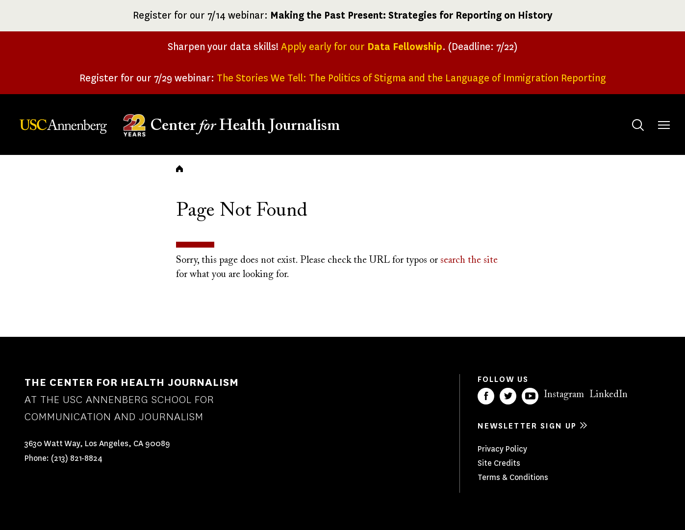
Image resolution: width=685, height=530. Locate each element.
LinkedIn (608, 395)
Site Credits (499, 463)
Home (179, 168)
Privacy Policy (502, 449)
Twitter (508, 396)
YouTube (530, 396)
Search (628, 115)
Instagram (564, 395)
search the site (469, 260)
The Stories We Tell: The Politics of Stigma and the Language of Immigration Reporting (411, 78)
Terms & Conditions (513, 477)
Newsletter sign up (527, 426)
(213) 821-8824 (76, 458)
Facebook (486, 396)
